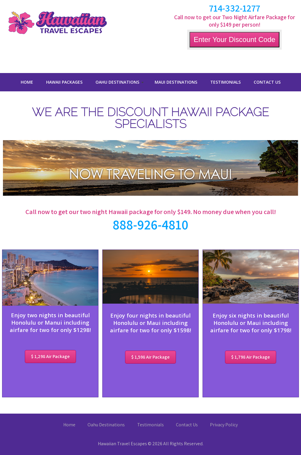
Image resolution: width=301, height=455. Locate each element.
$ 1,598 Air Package (150, 357)
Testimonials (225, 82)
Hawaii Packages (64, 82)
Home (27, 82)
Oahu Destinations (117, 82)
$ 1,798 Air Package (250, 357)
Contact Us (267, 82)
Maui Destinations (176, 82)
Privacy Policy (224, 425)
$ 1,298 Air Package (50, 356)
